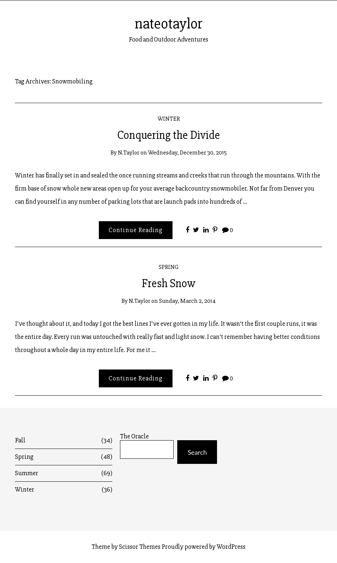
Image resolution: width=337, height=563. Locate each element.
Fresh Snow (168, 283)
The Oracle (134, 436)
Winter (169, 118)
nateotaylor (168, 24)
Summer (63, 473)
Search (197, 452)
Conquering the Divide (168, 135)
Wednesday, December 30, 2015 (187, 152)
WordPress (231, 547)
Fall (63, 440)
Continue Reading (136, 230)
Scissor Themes (139, 547)
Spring (169, 267)
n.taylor (128, 152)
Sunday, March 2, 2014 (187, 301)
